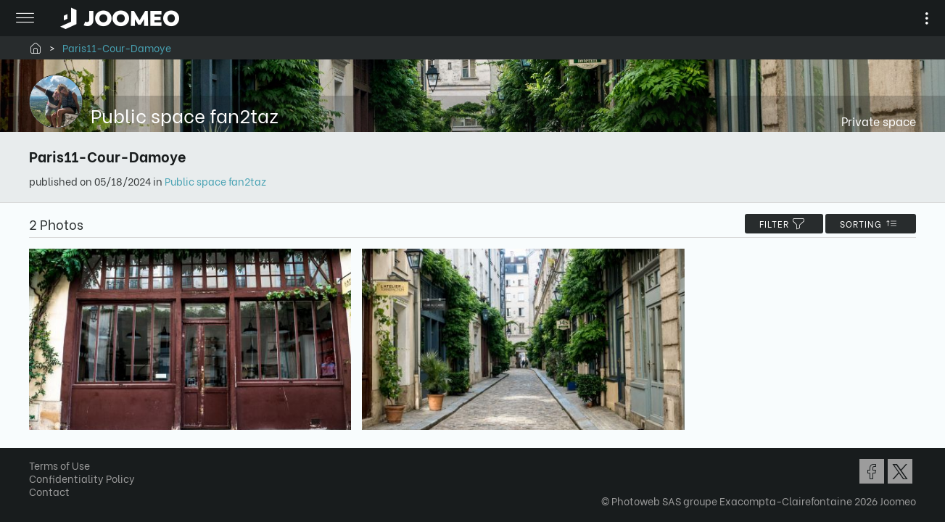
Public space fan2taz (220, 180)
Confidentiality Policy (87, 481)
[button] (38, 447)
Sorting (865, 224)
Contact (54, 494)
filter (779, 224)
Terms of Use (64, 468)
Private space (873, 120)
